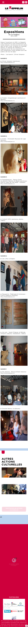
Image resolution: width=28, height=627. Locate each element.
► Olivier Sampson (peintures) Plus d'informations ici (10, 62)
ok (26, 625)
